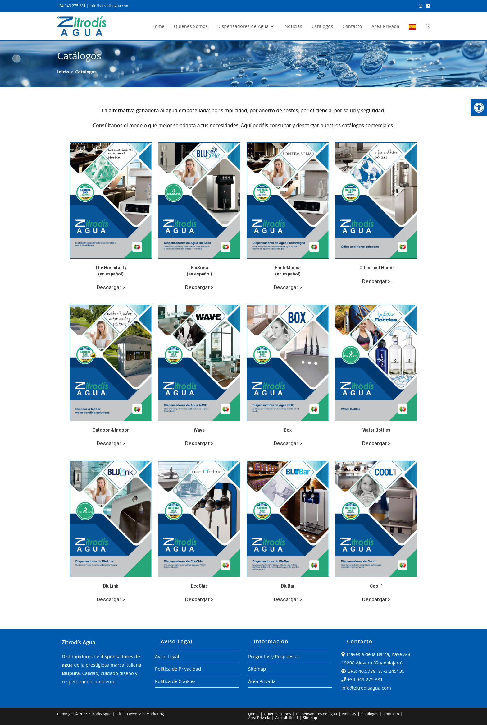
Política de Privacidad (178, 669)
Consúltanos (108, 125)
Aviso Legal (167, 656)
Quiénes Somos (277, 714)
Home (253, 714)
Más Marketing (151, 714)
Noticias (349, 714)
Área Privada (262, 681)
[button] (479, 107)
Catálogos (369, 714)
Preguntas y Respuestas (274, 656)
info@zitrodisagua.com (110, 5)
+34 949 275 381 (71, 5)
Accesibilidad (286, 717)
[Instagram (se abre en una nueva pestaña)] (420, 6)
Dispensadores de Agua (316, 714)
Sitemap (257, 669)
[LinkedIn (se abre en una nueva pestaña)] (427, 6)
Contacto (391, 714)
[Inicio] (63, 72)
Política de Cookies (175, 681)
